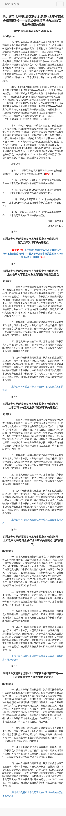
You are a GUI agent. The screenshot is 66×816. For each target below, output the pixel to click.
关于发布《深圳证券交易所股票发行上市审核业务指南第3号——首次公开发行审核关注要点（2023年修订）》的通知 (33, 253)
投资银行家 (12, 4)
